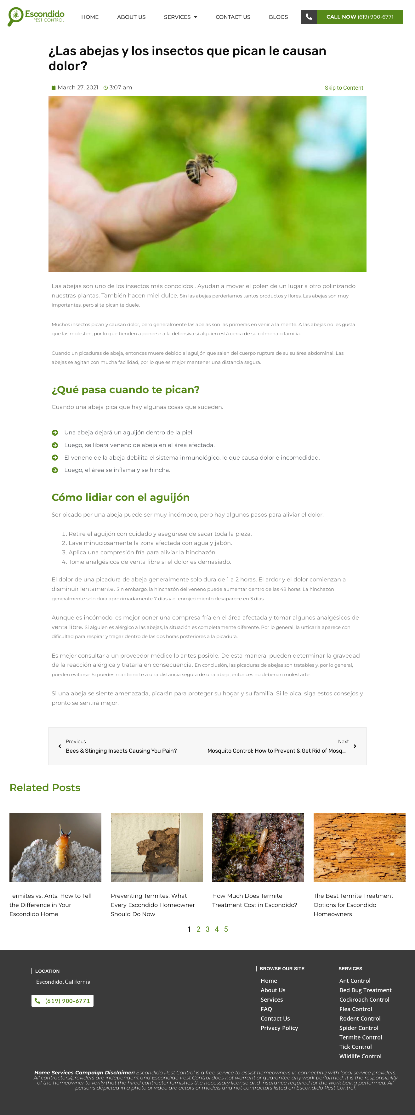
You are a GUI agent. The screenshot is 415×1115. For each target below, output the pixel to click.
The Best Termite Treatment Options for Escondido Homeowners (353, 905)
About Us (131, 17)
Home (90, 17)
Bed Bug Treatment (365, 990)
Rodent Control (360, 1018)
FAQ (266, 1009)
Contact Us (233, 17)
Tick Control (355, 1046)
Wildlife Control (360, 1056)
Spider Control (358, 1028)
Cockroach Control (364, 999)
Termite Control (360, 1037)
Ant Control (355, 980)
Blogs (278, 17)
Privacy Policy (279, 1028)
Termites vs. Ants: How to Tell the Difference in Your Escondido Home (50, 905)
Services (180, 17)
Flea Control (355, 1009)
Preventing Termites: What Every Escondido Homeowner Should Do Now (153, 905)
